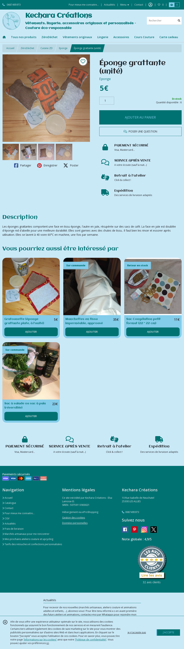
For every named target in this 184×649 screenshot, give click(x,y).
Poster (70, 165)
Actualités (8, 523)
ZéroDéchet (27, 48)
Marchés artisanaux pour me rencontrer (25, 534)
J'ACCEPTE (168, 632)
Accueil (10, 48)
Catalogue (9, 503)
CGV (5, 518)
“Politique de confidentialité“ (91, 639)
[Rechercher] (179, 21)
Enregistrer (47, 165)
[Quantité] (106, 101)
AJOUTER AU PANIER (140, 117)
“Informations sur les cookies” (40, 639)
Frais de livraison (13, 528)
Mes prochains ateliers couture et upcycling (27, 539)
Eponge (63, 48)
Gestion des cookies (73, 517)
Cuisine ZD (46, 48)
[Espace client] (150, 5)
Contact (138, 4)
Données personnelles (75, 523)
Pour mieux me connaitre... (18, 513)
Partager (22, 165)
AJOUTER (31, 331)
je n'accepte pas (137, 632)
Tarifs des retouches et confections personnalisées (32, 544)
